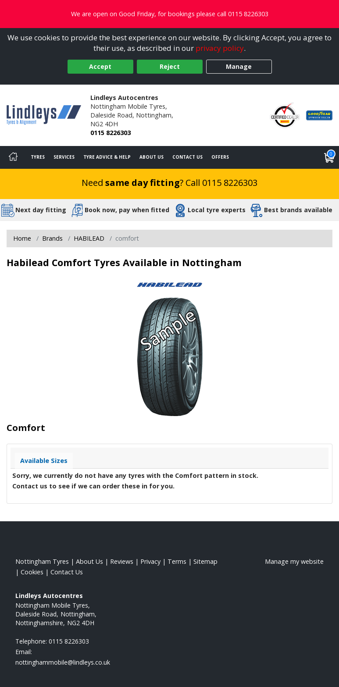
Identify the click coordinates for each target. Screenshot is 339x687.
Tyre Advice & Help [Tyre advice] (107, 157)
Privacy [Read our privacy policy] (150, 561)
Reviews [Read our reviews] (121, 561)
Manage (239, 66)
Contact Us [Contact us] (187, 157)
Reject (170, 66)
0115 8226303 (110, 132)
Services (64, 157)
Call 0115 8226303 (221, 183)
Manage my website (294, 561)
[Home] (13, 157)
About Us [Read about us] (89, 561)
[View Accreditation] (285, 114)
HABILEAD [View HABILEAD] (89, 238)
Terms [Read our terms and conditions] (177, 561)
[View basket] (329, 157)
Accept (100, 66)
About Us (151, 157)
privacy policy (220, 48)
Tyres (38, 157)
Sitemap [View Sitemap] (205, 561)
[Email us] (62, 662)
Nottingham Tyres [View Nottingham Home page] (42, 561)
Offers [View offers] (220, 157)
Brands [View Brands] (52, 238)
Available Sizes (44, 460)
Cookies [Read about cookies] (32, 572)
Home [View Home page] (22, 238)
